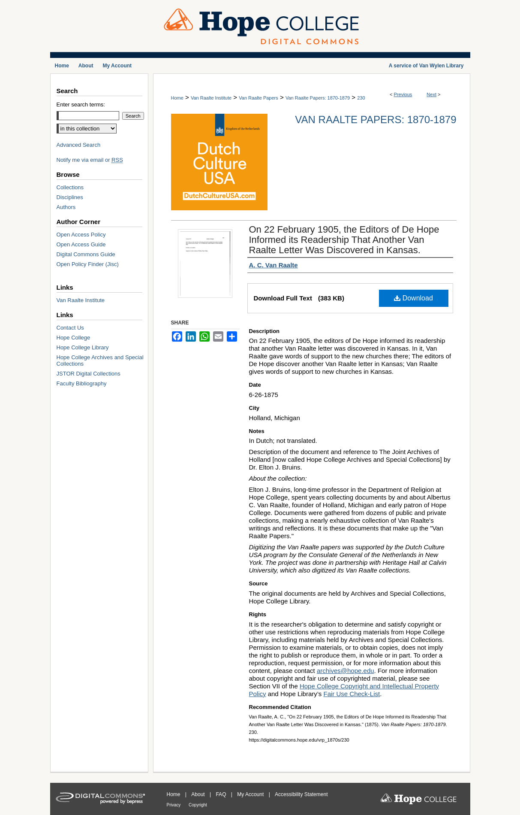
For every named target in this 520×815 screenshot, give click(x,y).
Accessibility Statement (301, 794)
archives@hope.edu (345, 670)
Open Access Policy (81, 234)
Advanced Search (79, 145)
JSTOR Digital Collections (88, 373)
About (198, 794)
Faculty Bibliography (82, 383)
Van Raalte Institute (211, 97)
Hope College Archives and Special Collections (100, 360)
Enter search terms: (81, 104)
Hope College (73, 337)
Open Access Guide (81, 244)
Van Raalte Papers (258, 97)
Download (413, 298)
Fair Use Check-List (351, 693)
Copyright (198, 805)
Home (177, 97)
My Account (251, 794)
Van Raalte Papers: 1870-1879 (318, 97)
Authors (66, 207)
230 (361, 97)
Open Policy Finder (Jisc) (88, 264)
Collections (70, 187)
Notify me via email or (90, 160)
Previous (403, 94)
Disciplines (70, 197)
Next (431, 94)
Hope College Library (83, 347)
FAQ (221, 794)
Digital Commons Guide (86, 254)
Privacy (174, 805)
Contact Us (70, 327)
